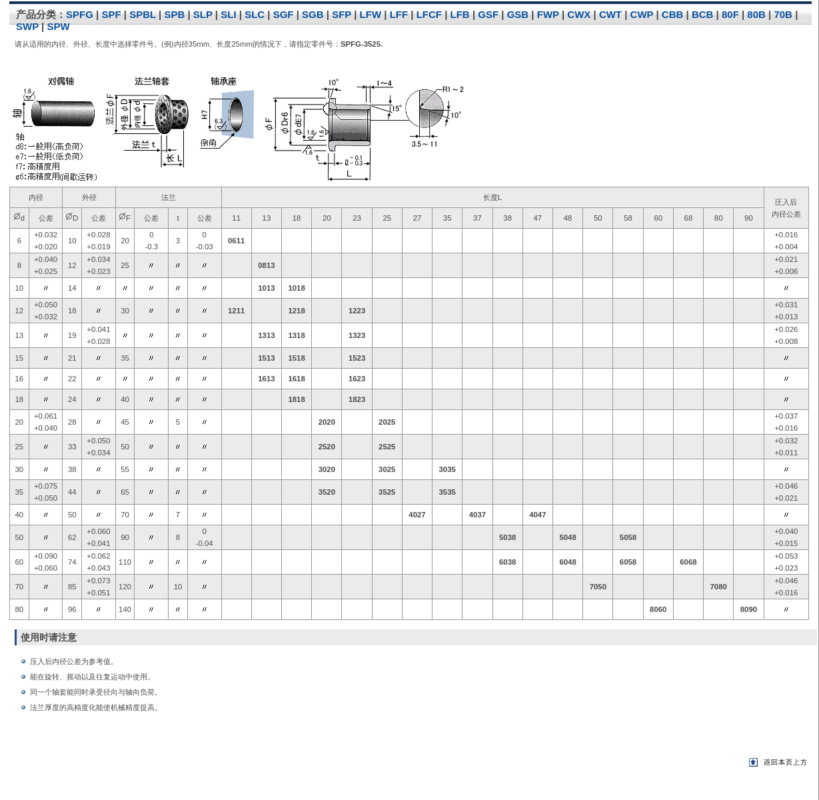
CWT (610, 14)
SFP (341, 14)
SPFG (79, 14)
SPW (58, 26)
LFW (370, 14)
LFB (460, 14)
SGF (283, 14)
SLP (203, 14)
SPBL (142, 14)
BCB (703, 14)
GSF (488, 14)
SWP (27, 26)
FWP (548, 14)
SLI (228, 14)
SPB (174, 14)
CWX (578, 14)
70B (783, 14)
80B (756, 14)
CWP (642, 14)
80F (730, 14)
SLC (255, 14)
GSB (518, 14)
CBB (673, 14)
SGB (313, 14)
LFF (399, 14)
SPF (111, 14)
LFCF (429, 14)
